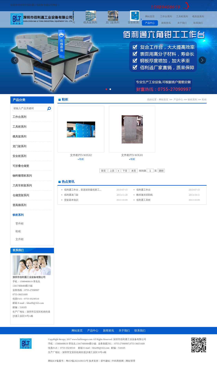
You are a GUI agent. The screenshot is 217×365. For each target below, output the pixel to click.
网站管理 (130, 361)
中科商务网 (118, 361)
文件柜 (20, 239)
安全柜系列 (138, 22)
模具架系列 (94, 22)
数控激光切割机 (144, 194)
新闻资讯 (166, 23)
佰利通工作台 (143, 189)
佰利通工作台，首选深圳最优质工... (82, 189)
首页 (103, 170)
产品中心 (150, 23)
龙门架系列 (116, 22)
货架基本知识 (71, 200)
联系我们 (198, 23)
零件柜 (20, 223)
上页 (112, 170)
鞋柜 (18, 231)
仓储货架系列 (21, 195)
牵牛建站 (105, 361)
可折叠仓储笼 (21, 165)
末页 (133, 170)
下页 (125, 170)
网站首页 (150, 16)
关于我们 (182, 23)
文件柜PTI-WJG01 (132, 155)
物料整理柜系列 (22, 175)
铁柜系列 (18, 214)
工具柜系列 (182, 16)
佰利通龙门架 (71, 194)
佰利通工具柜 (143, 200)
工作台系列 (166, 16)
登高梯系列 (19, 205)
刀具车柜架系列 (22, 185)
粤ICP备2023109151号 (77, 361)
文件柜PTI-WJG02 (81, 155)
